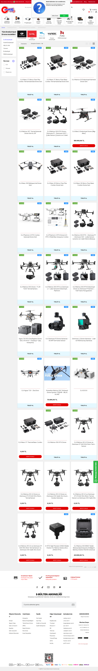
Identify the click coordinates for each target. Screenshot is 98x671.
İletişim (11, 620)
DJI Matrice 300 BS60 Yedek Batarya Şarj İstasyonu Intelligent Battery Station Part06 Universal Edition (84, 548)
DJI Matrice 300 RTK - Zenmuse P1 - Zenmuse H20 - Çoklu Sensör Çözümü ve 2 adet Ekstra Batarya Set (84, 237)
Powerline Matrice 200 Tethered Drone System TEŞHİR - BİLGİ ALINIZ (57, 392)
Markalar (8, 61)
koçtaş (51, 643)
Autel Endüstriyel (8, 42)
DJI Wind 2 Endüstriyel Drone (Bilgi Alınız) (83, 132)
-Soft (40, 669)
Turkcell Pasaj (53, 638)
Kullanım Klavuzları (14, 633)
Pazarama (52, 635)
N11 (50, 628)
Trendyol (52, 623)
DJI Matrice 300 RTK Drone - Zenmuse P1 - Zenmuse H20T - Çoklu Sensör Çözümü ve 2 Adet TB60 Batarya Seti (57, 133)
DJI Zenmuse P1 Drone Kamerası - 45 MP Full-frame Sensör (57, 340)
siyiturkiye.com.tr (67, 633)
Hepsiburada (53, 620)
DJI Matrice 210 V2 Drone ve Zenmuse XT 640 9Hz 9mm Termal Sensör (84, 444)
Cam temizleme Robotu (91, 19)
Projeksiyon (28, 20)
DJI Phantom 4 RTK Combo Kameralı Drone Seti (30, 236)
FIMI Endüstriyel (8, 54)
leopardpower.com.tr (68, 623)
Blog (85, 2)
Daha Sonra (55, 15)
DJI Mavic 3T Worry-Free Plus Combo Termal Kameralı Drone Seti (30, 80)
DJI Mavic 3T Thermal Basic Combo (30, 442)
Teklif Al (30, 94)
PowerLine (7, 72)
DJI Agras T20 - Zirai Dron (30, 390)
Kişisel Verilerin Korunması (26, 629)
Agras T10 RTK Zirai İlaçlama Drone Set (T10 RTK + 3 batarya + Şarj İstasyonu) (30, 340)
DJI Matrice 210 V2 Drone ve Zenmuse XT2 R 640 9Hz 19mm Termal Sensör (30, 496)
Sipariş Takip (12, 623)
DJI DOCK (83, 390)
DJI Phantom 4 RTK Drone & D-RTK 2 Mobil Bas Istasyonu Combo (57, 236)
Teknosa (52, 630)
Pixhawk (6, 68)
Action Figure (38, 20)
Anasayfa (25, 618)
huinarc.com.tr (67, 640)
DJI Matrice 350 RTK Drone (57, 442)
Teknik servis (91, 2)
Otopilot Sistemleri (17, 20)
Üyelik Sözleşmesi (40, 625)
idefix (51, 640)
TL (93, 10)
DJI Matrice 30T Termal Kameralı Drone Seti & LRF (30, 132)
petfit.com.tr (66, 643)
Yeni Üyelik (39, 618)
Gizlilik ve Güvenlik (41, 623)
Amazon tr (52, 625)
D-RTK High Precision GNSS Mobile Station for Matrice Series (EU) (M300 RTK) (57, 548)
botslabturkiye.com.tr (68, 638)
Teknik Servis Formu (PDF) (28, 624)
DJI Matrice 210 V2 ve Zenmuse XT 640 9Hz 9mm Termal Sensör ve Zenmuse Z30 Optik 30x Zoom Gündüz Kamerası (30, 548)
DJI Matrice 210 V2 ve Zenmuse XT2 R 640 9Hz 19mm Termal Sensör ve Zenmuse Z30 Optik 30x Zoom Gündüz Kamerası (84, 496)
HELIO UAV (6, 45)
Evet (64, 15)
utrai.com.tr (66, 620)
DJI (5, 64)
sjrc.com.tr (66, 625)
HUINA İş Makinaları (7, 20)
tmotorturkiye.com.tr (68, 635)
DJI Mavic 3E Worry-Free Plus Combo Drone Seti (57, 184)
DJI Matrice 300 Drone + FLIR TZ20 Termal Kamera (30, 288)
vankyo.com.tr (67, 618)
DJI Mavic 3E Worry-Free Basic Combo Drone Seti (84, 184)
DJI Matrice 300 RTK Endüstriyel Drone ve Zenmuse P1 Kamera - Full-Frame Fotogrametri (84, 289)
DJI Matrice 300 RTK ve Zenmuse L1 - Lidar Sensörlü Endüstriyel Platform (57, 289)
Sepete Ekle (84, 145)
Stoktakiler (23, 44)
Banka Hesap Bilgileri (28, 620)
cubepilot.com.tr (67, 630)
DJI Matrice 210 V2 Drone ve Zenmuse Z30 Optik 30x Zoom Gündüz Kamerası (57, 496)
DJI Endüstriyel (7, 39)
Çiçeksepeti (53, 633)
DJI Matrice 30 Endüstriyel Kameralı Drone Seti (84, 80)
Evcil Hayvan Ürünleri (69, 20)
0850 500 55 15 (18, 2)
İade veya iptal (13, 630)
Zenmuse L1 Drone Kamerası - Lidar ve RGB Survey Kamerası (84, 340)
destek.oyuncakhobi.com (75, 2)
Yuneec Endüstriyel (6, 49)
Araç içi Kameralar (49, 20)
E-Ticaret (44, 669)
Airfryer (80, 20)
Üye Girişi (38, 620)
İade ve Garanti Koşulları (13, 627)
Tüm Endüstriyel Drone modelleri (9, 33)
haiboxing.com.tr (67, 628)
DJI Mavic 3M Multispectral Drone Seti (30, 184)
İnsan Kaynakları (27, 633)
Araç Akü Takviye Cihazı (59, 19)
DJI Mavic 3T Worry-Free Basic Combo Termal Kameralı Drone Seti (57, 80)
